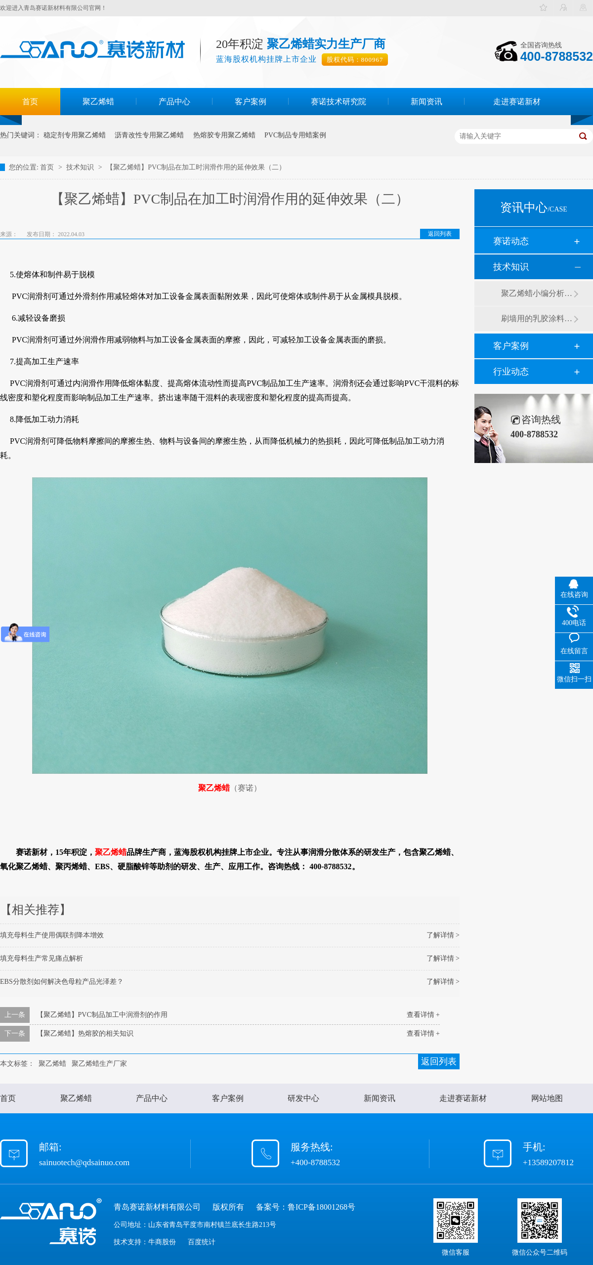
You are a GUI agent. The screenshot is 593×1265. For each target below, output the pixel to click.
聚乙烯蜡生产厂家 (99, 1063)
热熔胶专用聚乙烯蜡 (224, 135)
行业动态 (511, 372)
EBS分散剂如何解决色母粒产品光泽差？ (62, 981)
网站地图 (547, 1098)
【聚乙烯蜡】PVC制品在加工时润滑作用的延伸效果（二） (196, 167)
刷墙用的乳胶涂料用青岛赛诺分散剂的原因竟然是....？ (537, 318)
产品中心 (174, 101)
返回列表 (440, 233)
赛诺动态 (511, 241)
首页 (30, 101)
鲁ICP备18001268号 (321, 1207)
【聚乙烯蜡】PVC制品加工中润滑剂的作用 (102, 1014)
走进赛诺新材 (517, 101)
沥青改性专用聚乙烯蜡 (149, 135)
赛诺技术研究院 (338, 101)
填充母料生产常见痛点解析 (41, 958)
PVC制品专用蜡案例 (295, 135)
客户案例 (250, 101)
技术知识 (81, 167)
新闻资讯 (426, 101)
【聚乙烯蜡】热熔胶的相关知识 (85, 1033)
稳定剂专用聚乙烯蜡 (74, 135)
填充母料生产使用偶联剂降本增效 (52, 935)
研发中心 (303, 1098)
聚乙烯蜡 (98, 101)
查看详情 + (423, 1014)
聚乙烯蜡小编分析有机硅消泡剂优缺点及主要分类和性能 (537, 293)
